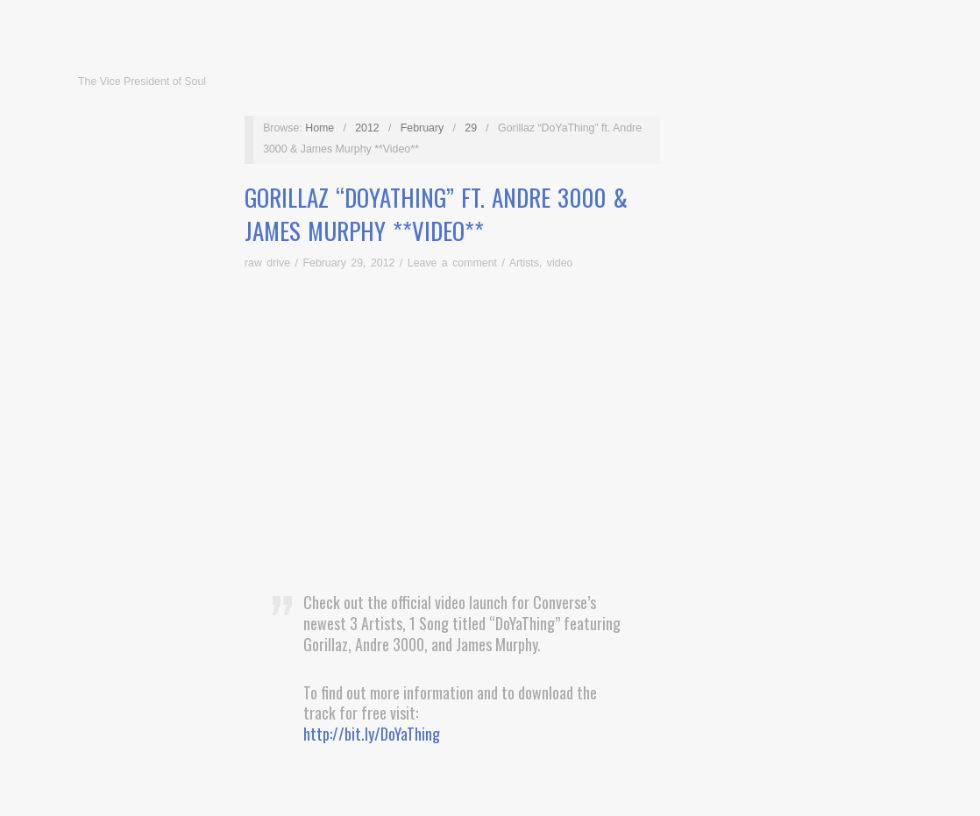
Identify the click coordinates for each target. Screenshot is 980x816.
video (560, 263)
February (422, 128)
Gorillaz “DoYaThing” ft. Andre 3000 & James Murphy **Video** (436, 214)
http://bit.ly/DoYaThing (371, 733)
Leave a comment (452, 263)
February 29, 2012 (348, 263)
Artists (524, 263)
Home (319, 128)
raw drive (267, 263)
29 (471, 128)
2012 (367, 128)
